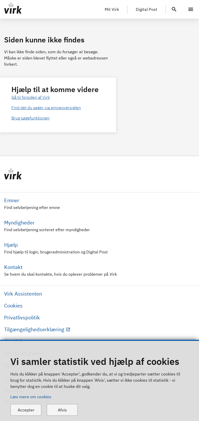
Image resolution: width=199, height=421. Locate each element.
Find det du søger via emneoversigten (46, 107)
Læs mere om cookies (30, 396)
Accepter (26, 409)
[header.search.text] (174, 8)
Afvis (62, 409)
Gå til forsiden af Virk (30, 97)
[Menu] (190, 9)
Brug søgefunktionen (30, 118)
